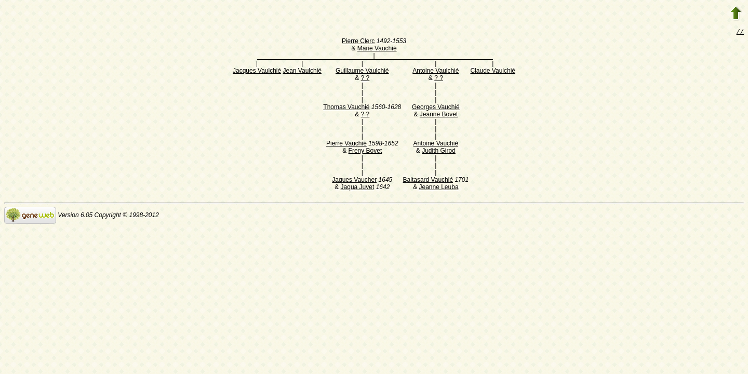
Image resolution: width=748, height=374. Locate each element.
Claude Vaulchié (492, 71)
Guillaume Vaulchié (362, 71)
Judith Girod (439, 151)
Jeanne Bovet (439, 115)
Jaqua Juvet (358, 188)
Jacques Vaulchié (257, 71)
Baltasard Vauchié (428, 180)
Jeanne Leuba (438, 188)
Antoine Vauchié (436, 144)
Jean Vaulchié (302, 71)
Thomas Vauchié (346, 108)
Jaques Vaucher (354, 180)
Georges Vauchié (436, 108)
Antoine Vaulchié (435, 71)
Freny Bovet (365, 151)
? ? (365, 79)
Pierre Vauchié (346, 144)
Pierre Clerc (358, 42)
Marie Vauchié (377, 49)
